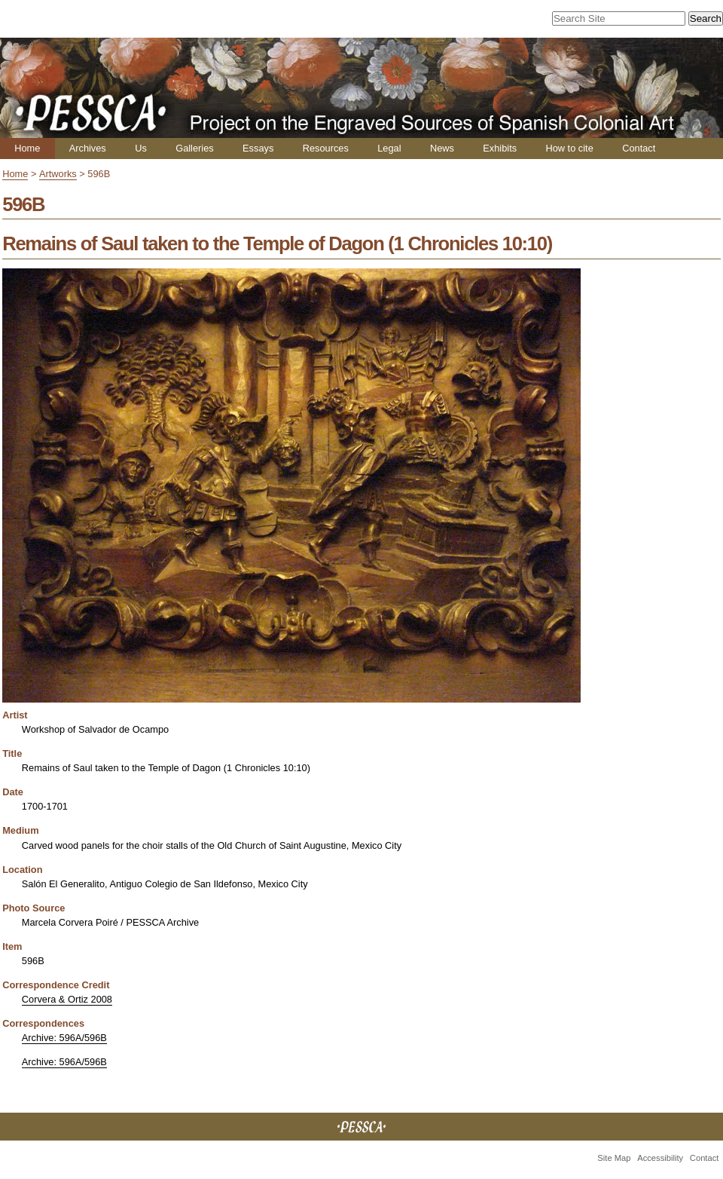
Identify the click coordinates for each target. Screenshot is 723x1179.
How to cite (569, 148)
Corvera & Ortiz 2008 (67, 999)
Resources (326, 148)
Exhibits (500, 148)
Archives (87, 148)
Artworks (58, 173)
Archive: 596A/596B (64, 1037)
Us (141, 148)
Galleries (194, 148)
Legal (389, 148)
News (442, 148)
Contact (638, 148)
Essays (258, 148)
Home (27, 148)
